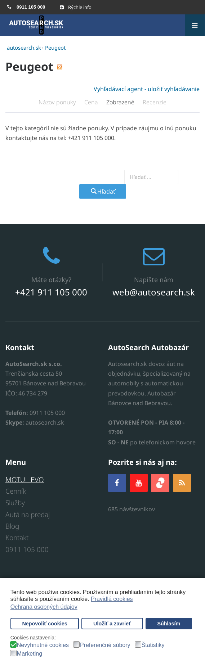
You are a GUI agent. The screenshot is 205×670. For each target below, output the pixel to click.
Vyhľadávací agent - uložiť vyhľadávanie (147, 89)
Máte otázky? (51, 279)
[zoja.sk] (160, 482)
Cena (91, 102)
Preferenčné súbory (105, 645)
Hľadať (102, 191)
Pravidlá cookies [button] (112, 599)
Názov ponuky (58, 102)
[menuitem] (26, 7)
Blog (12, 526)
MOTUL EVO (24, 479)
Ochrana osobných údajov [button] (43, 607)
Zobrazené (121, 102)
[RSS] (182, 483)
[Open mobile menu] (76, 7)
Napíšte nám (153, 279)
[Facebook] (117, 483)
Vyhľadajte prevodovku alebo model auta (74, 176)
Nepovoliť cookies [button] (44, 623)
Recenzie (154, 102)
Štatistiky (153, 645)
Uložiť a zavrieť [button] (112, 623)
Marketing (29, 654)
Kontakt (16, 537)
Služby (15, 502)
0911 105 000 (27, 549)
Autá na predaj (27, 514)
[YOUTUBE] (139, 483)
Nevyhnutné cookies (43, 645)
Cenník (15, 491)
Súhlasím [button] (168, 623)
